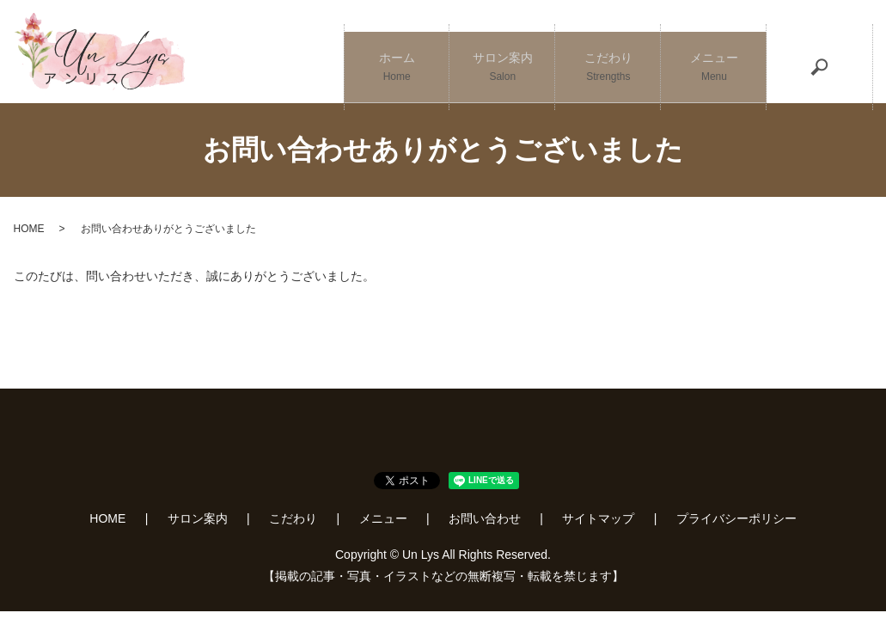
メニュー (714, 52)
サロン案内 (502, 52)
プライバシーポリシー (736, 518)
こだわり (608, 52)
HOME (29, 229)
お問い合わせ (485, 518)
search (820, 51)
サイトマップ (598, 518)
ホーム (396, 52)
